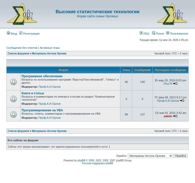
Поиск (158, 33)
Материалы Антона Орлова (49, 53)
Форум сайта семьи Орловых (97, 16)
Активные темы (50, 47)
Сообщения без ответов (21, 47)
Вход (12, 33)
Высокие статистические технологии (97, 11)
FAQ (144, 33)
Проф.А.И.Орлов (49, 86)
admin (168, 116)
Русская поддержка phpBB (97, 163)
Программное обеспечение (42, 76)
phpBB (81, 160)
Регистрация (29, 33)
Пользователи (177, 33)
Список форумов (18, 53)
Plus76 (168, 83)
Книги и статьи (33, 93)
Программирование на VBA (42, 110)
